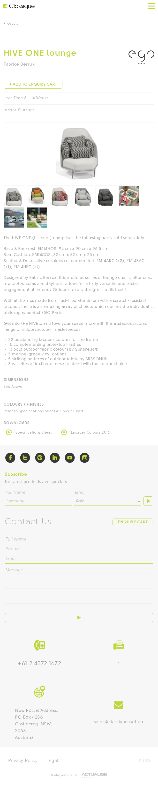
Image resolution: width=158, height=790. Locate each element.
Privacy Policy (23, 760)
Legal (52, 760)
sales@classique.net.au (118, 722)
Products (11, 24)
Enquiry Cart (133, 522)
